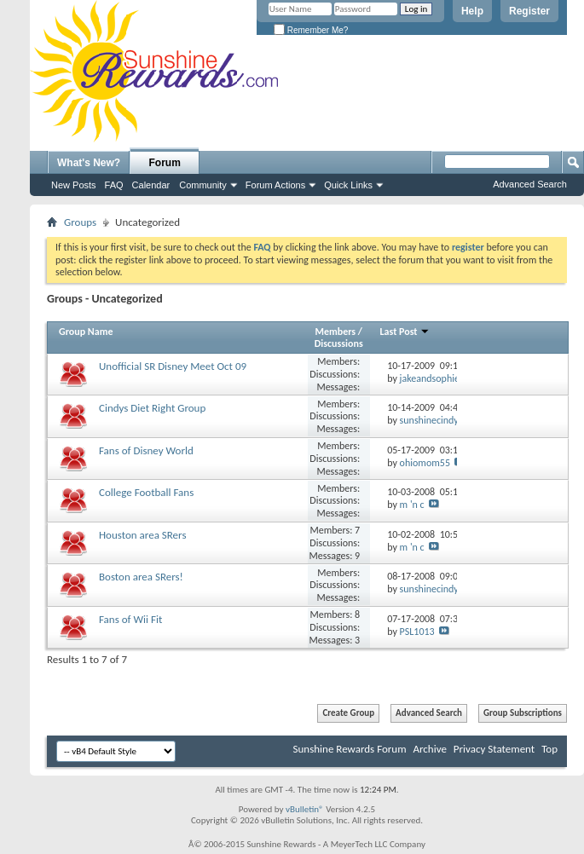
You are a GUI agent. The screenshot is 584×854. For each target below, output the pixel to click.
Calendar (151, 185)
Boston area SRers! (141, 576)
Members (336, 332)
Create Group (348, 712)
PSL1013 (417, 632)
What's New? (88, 163)
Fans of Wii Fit (130, 619)
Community (203, 185)
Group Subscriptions (522, 712)
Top (549, 748)
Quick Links (348, 185)
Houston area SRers (142, 534)
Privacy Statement (494, 748)
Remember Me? (311, 30)
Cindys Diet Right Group (152, 407)
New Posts (73, 185)
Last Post (405, 332)
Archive (429, 748)
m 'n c (412, 505)
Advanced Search (530, 184)
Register (529, 11)
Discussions (339, 343)
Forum (165, 163)
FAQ (114, 185)
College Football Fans (146, 492)
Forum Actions (275, 185)
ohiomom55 (425, 463)
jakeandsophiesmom (443, 378)
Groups (80, 222)
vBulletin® (305, 809)
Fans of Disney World (146, 450)
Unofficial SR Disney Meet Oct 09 (172, 366)
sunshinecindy (429, 420)
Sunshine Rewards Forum (350, 748)
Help (472, 11)
